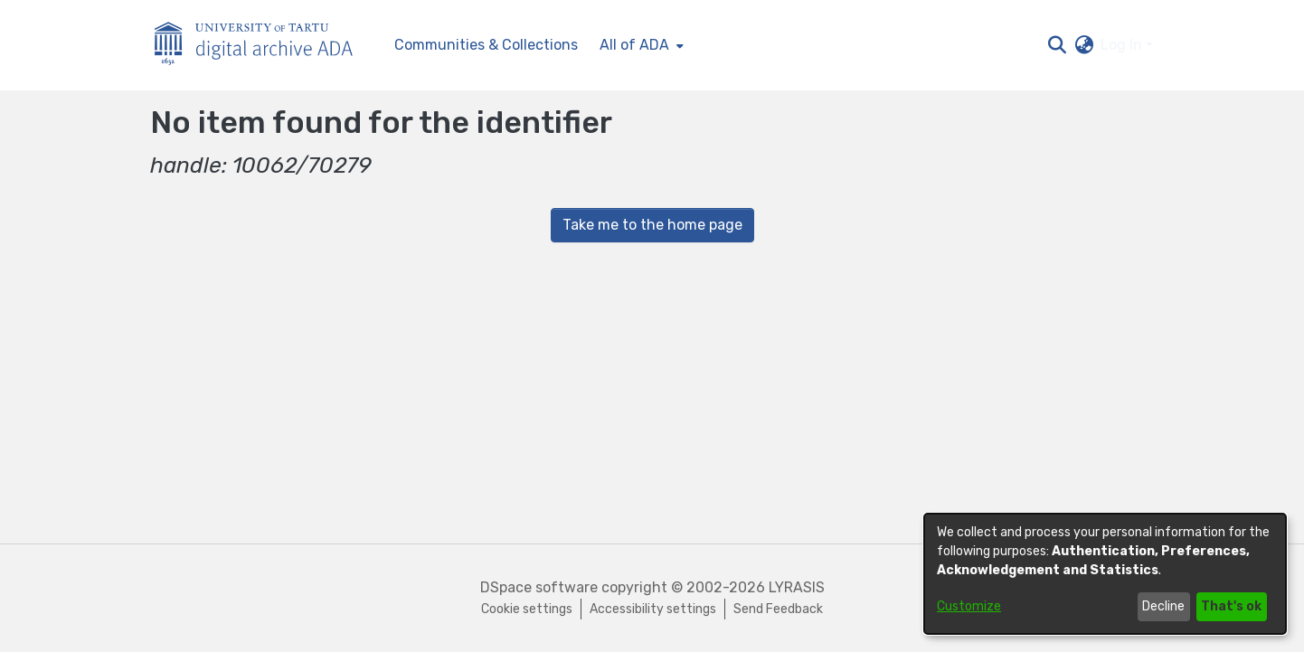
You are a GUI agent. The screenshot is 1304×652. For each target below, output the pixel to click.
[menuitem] (640, 45)
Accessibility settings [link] (653, 609)
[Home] (263, 45)
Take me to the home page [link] (652, 224)
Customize (969, 606)
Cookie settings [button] (526, 609)
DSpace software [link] (539, 587)
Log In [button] (1123, 44)
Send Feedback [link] (778, 609)
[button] (1056, 45)
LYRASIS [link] (797, 587)
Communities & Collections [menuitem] (486, 44)
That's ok (1231, 606)
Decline (1163, 606)
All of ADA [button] (634, 44)
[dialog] (1105, 574)
